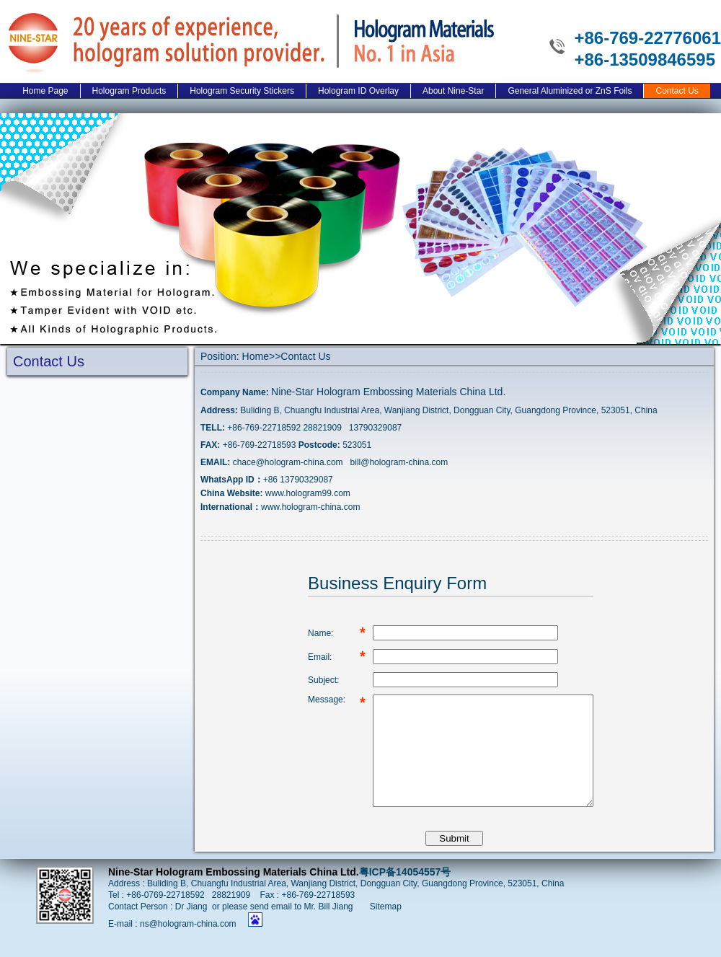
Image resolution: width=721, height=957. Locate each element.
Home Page (45, 91)
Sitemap (386, 928)
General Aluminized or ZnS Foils (570, 91)
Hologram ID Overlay (358, 91)
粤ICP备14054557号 (405, 893)
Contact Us (676, 91)
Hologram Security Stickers (242, 91)
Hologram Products (129, 91)
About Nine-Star (453, 91)
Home (255, 356)
